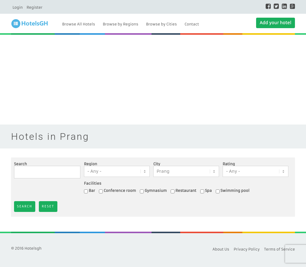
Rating (229, 164)
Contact (192, 24)
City (156, 164)
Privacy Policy (247, 249)
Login (18, 7)
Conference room (120, 190)
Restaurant (185, 190)
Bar (92, 190)
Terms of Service (279, 249)
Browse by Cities (161, 24)
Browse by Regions (120, 24)
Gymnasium (156, 190)
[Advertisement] (153, 80)
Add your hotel (275, 22)
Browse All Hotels (78, 24)
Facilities (92, 183)
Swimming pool (235, 190)
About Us (220, 249)
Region (90, 164)
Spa (208, 190)
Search (20, 164)
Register (34, 7)
